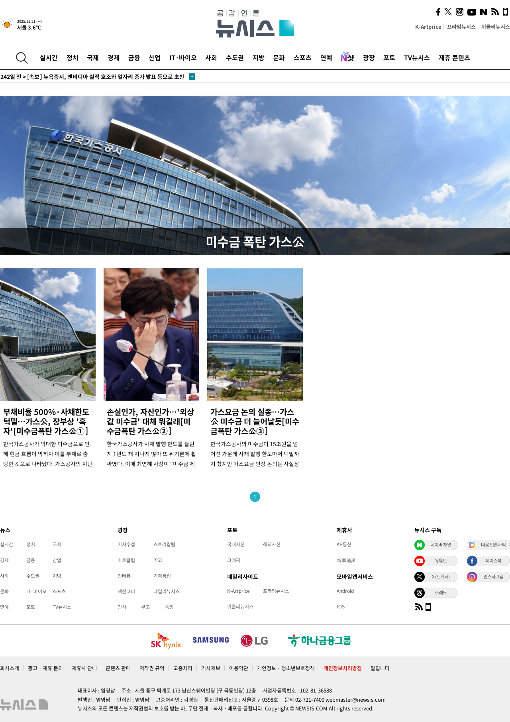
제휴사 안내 (84, 668)
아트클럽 (126, 560)
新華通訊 (346, 560)
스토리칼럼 (164, 544)
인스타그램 (493, 576)
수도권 (235, 57)
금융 (134, 57)
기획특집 (162, 575)
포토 (389, 57)
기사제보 (210, 668)
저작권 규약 (152, 668)
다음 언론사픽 (493, 544)
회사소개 (9, 668)
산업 (155, 57)
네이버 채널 (440, 544)
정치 (72, 57)
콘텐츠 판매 (118, 668)
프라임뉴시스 (461, 26)
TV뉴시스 (417, 57)
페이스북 (493, 560)
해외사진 (271, 544)
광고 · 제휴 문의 (45, 668)
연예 (326, 57)
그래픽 (233, 560)
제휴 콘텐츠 (454, 57)
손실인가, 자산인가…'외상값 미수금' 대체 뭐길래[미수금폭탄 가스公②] (150, 421)
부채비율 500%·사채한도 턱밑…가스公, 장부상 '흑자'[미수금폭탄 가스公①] (46, 421)
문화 (279, 57)
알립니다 (380, 668)
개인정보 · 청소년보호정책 (286, 668)
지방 (259, 57)
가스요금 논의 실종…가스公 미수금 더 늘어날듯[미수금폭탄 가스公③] (254, 421)
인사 (122, 606)
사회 (211, 57)
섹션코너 (126, 591)
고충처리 (182, 668)
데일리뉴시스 (166, 591)
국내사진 (236, 544)
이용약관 (238, 668)
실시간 (49, 57)
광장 (369, 57)
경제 (114, 57)
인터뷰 (124, 575)
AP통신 (344, 544)
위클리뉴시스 (495, 26)
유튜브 (441, 560)
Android (345, 590)
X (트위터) (440, 576)
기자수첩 (126, 544)
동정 (169, 606)
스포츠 (303, 57)
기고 (157, 560)
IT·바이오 (183, 57)
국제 (93, 57)
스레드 (441, 592)
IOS (341, 606)
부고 (145, 606)
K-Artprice (428, 26)
